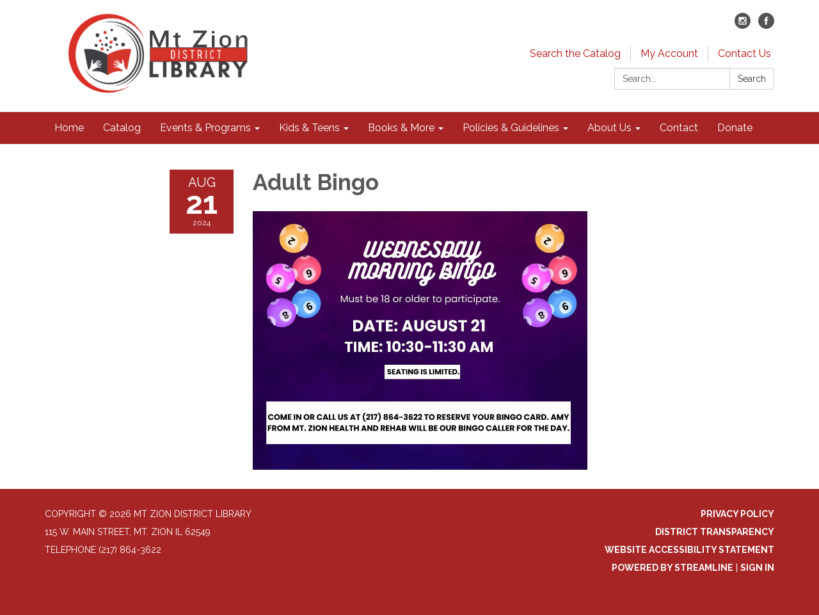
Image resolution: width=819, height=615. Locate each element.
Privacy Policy (737, 514)
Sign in (757, 568)
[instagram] (743, 25)
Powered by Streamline (672, 568)
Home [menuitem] (69, 128)
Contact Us (744, 53)
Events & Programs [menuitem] (205, 128)
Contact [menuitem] (679, 128)
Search (752, 79)
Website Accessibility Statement (689, 550)
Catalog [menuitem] (122, 128)
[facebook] (766, 25)
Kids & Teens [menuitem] (309, 128)
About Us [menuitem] (609, 128)
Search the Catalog (575, 53)
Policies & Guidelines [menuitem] (511, 128)
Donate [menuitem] (734, 128)
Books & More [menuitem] (401, 128)
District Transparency (714, 532)
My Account (669, 53)
